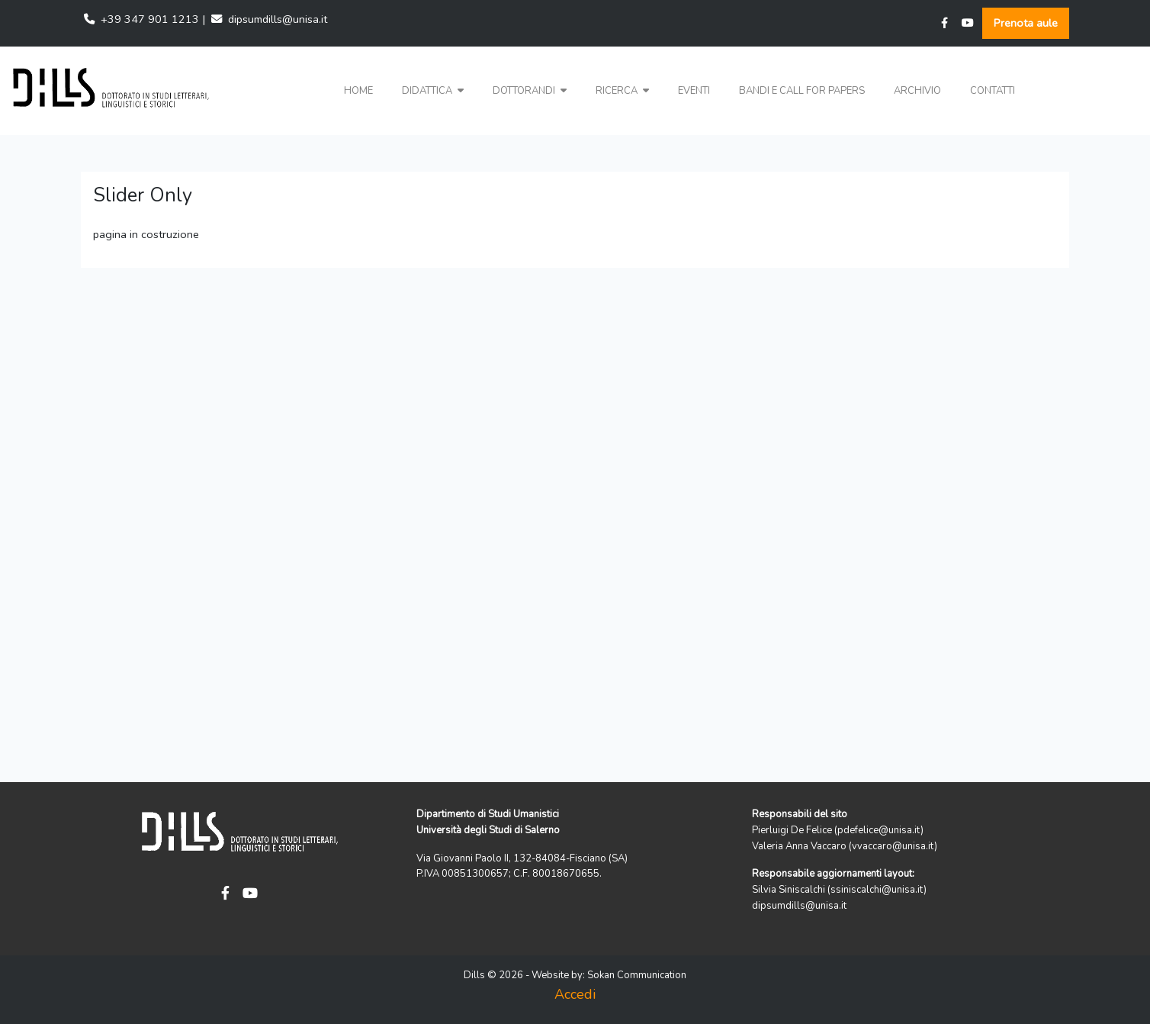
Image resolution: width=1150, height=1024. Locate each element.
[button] (432, 91)
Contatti (992, 91)
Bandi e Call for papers (802, 91)
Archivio (917, 91)
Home (358, 91)
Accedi (575, 994)
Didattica (433, 91)
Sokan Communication (636, 975)
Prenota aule (1026, 23)
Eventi (694, 91)
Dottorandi (530, 91)
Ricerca (622, 91)
